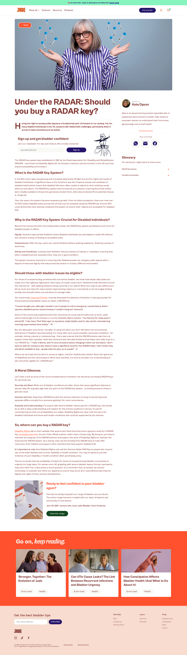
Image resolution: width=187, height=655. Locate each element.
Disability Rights (22, 431)
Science (46, 10)
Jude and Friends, (39, 297)
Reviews (68, 10)
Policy (71, 645)
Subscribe (55, 622)
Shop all (34, 10)
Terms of (80, 645)
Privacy (66, 645)
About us (57, 10)
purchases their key (28, 434)
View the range (57, 513)
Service (86, 645)
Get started (147, 10)
